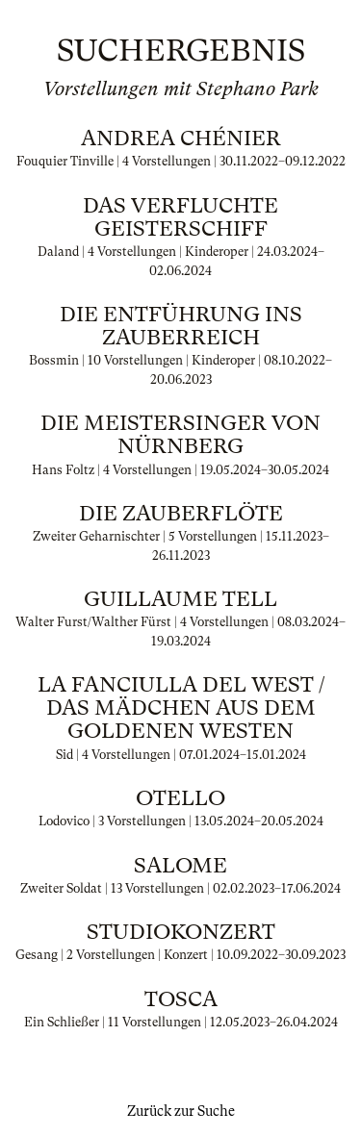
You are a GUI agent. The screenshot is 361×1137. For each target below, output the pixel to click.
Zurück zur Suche (181, 1111)
